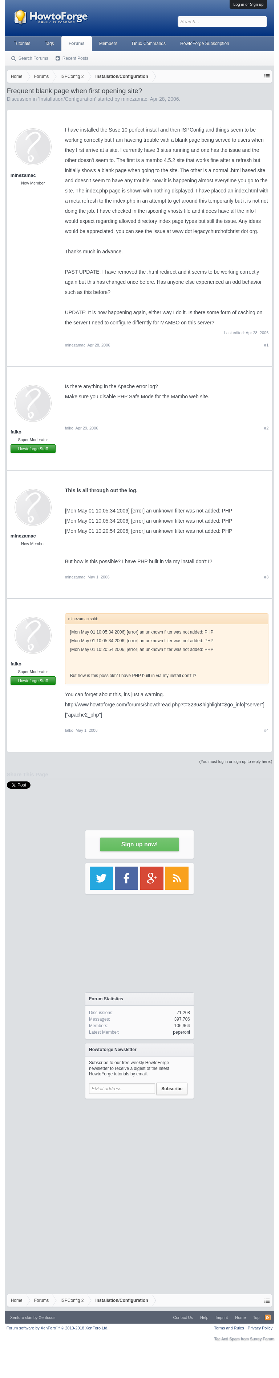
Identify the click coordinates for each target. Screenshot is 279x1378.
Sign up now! (139, 844)
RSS (268, 1317)
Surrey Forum (262, 1339)
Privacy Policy (260, 1328)
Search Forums (33, 58)
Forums (77, 43)
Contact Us (183, 1317)
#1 (266, 345)
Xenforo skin (21, 1317)
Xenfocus (47, 1317)
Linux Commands (149, 43)
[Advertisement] (139, 1148)
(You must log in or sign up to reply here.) (235, 761)
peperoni (181, 1032)
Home (240, 1317)
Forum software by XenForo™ (58, 1328)
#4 (266, 730)
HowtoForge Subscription (204, 43)
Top (256, 1317)
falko (16, 432)
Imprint (222, 1317)
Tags (49, 43)
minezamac (23, 175)
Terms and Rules (229, 1328)
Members (108, 43)
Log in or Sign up (248, 4)
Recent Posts (75, 58)
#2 (266, 428)
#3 (266, 577)
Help (204, 1317)
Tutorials (22, 43)
